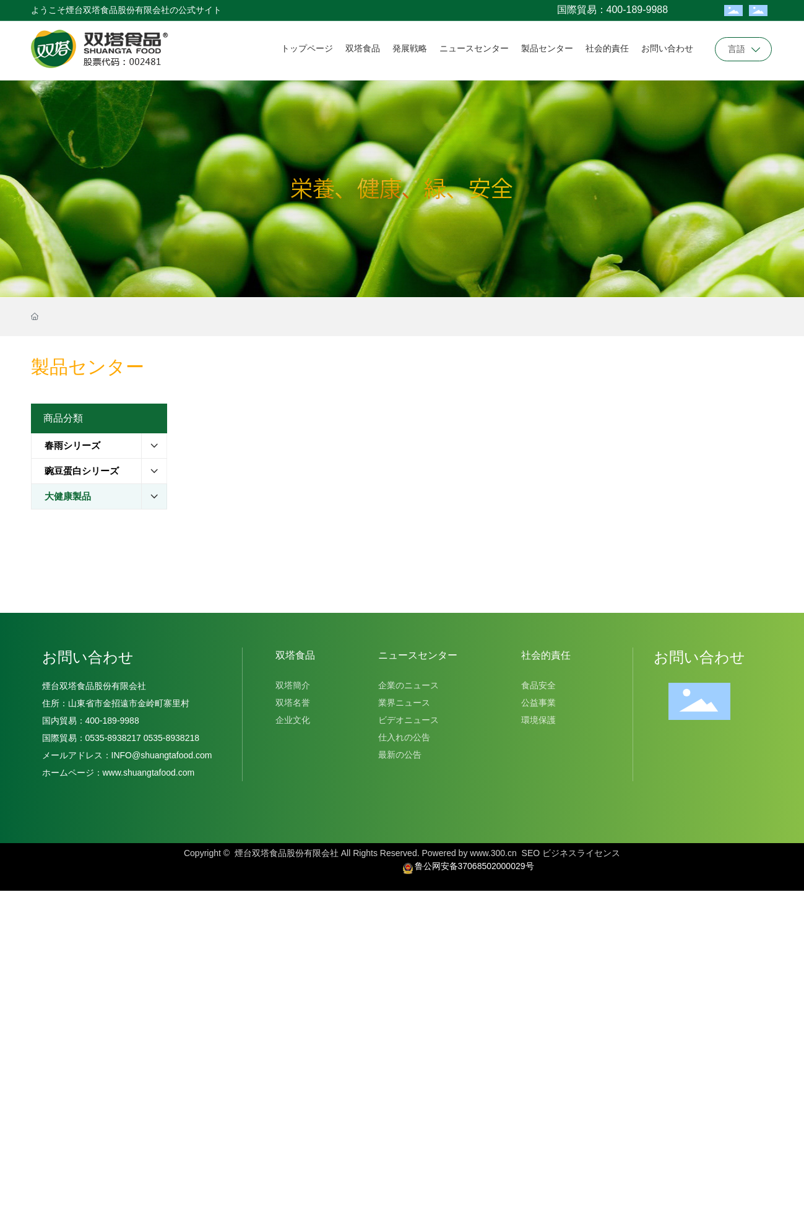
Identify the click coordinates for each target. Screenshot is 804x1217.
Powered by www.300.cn (468, 853)
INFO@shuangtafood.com (161, 755)
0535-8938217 (113, 738)
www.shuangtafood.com (149, 772)
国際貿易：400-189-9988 (612, 9)
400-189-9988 (114, 720)
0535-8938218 (170, 738)
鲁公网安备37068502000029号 (474, 866)
